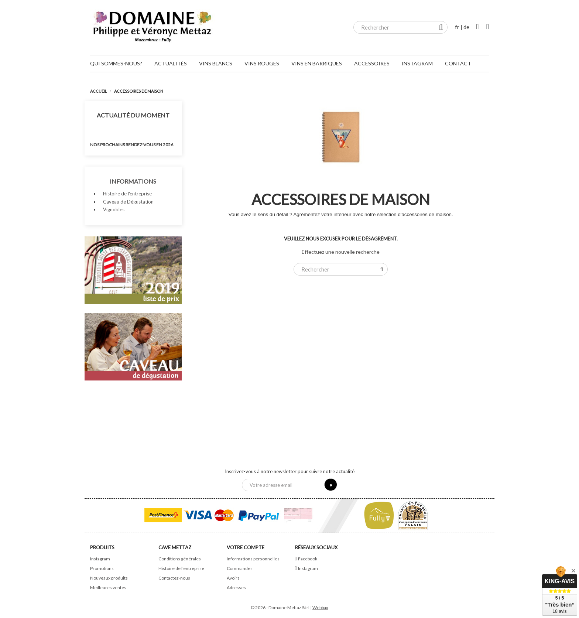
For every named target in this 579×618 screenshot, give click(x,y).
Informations (133, 181)
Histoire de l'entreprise (127, 194)
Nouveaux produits (109, 578)
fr (457, 27)
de (466, 27)
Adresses (236, 587)
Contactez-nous (174, 578)
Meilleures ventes (108, 587)
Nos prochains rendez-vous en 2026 (131, 144)
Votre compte (245, 547)
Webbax (320, 607)
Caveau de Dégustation (128, 202)
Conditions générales (179, 558)
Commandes (240, 568)
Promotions (102, 568)
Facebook (307, 558)
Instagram (100, 558)
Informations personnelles (253, 558)
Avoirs (233, 578)
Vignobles (113, 209)
